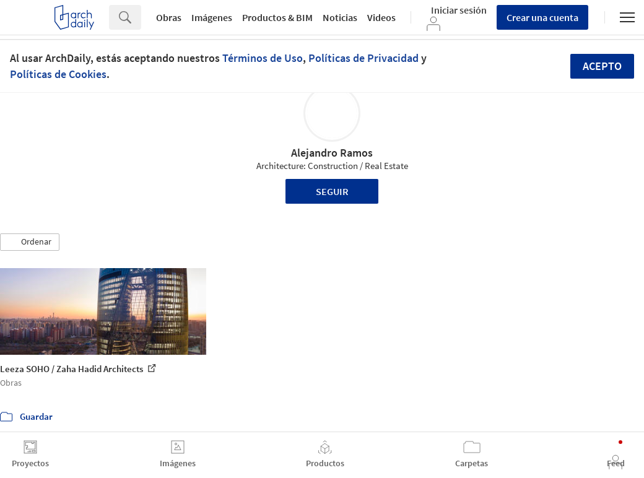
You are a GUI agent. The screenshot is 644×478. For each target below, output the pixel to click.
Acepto (602, 66)
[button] (29, 242)
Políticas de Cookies (58, 74)
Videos (381, 17)
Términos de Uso (262, 58)
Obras (168, 17)
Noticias (340, 17)
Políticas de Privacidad (363, 58)
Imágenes (211, 17)
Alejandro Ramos (332, 153)
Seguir (332, 191)
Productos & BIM (277, 17)
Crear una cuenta (542, 17)
